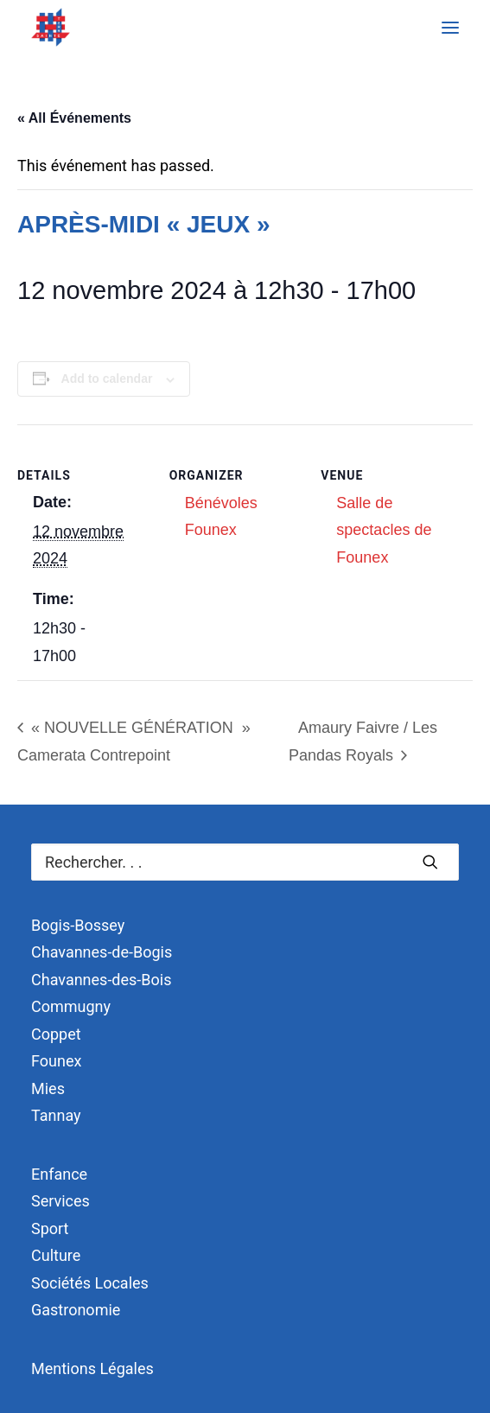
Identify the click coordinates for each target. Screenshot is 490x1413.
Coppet (56, 1034)
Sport (50, 1228)
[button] (450, 27)
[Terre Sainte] (50, 27)
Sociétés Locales (90, 1283)
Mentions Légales (92, 1368)
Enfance (59, 1174)
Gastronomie (75, 1310)
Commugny (71, 1006)
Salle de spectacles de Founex (383, 530)
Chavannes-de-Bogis (101, 952)
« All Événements (74, 118)
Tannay (56, 1115)
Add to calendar (107, 378)
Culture (55, 1255)
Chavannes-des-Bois (101, 980)
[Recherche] (245, 862)
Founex (56, 1061)
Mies (48, 1088)
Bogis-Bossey (77, 925)
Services (60, 1201)
